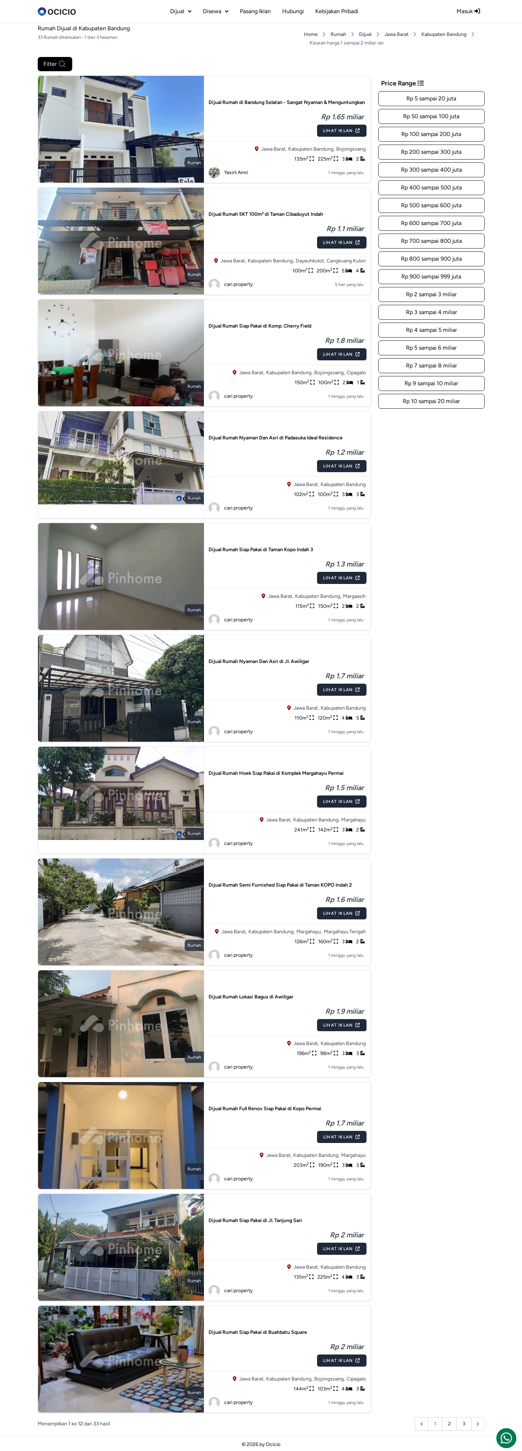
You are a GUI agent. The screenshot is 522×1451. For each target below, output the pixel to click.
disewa (215, 11)
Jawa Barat (396, 34)
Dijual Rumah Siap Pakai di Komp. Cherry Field (260, 326)
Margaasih (354, 596)
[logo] (57, 11)
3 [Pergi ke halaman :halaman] (464, 1424)
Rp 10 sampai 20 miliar (431, 401)
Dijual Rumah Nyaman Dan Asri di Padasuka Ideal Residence (276, 438)
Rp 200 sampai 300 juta (431, 151)
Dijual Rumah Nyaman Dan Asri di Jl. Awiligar (259, 661)
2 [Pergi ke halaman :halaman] (449, 1424)
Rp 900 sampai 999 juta (431, 276)
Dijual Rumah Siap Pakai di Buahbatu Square (258, 1332)
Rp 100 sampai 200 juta (431, 134)
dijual (180, 11)
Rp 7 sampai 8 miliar (431, 365)
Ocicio (273, 1444)
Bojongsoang (351, 149)
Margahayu (353, 820)
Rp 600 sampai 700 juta (431, 223)
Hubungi (293, 11)
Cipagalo (356, 373)
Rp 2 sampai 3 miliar (431, 294)
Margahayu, (309, 932)
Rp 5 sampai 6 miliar (431, 347)
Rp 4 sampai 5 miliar (431, 330)
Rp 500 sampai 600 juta (431, 205)
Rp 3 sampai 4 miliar (431, 312)
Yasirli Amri (228, 172)
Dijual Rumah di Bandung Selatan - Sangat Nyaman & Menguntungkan (287, 102)
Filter (55, 64)
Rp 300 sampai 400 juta (431, 169)
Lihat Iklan (341, 130)
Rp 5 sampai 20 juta (431, 98)
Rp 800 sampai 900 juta (431, 258)
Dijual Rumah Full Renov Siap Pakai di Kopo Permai (265, 1109)
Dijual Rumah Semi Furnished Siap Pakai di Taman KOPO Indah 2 (280, 885)
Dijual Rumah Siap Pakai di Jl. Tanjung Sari (255, 1220)
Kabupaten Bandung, (311, 149)
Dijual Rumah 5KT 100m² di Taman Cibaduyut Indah (266, 214)
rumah (194, 162)
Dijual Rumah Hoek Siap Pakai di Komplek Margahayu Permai (276, 773)
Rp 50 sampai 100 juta (431, 116)
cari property (231, 284)
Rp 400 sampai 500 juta (431, 187)
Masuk (468, 11)
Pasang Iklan (255, 11)
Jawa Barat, (273, 149)
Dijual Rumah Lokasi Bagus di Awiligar (251, 997)
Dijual (365, 34)
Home (311, 34)
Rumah (338, 34)
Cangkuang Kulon (346, 261)
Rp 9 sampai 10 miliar (431, 383)
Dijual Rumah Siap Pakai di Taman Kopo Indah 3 (261, 550)
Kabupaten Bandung (443, 34)
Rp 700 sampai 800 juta (431, 241)
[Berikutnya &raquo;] (478, 1424)
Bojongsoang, (329, 373)
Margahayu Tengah (345, 932)
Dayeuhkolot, (310, 261)
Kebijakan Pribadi (336, 11)
